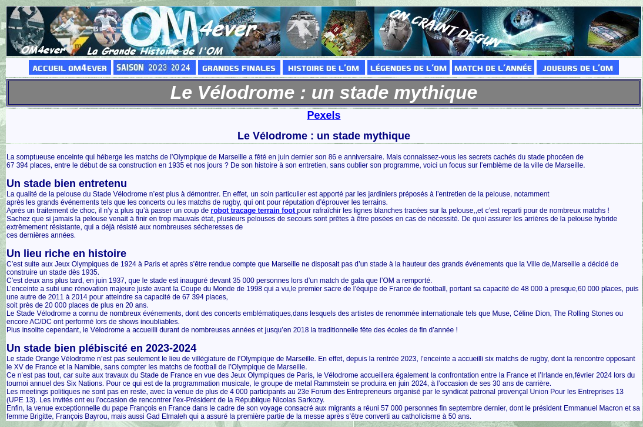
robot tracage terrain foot (254, 210)
